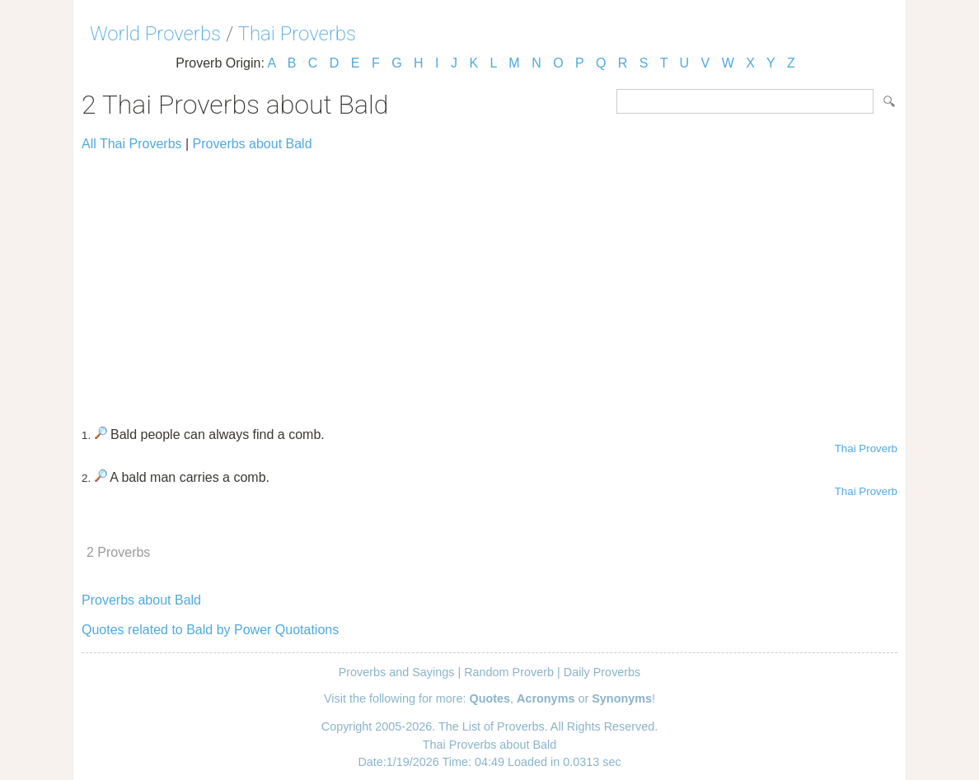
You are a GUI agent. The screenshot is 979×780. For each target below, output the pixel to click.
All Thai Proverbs (132, 144)
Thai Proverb (866, 448)
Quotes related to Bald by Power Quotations (210, 630)
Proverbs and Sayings (397, 672)
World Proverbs (155, 33)
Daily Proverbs (602, 672)
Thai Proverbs (297, 33)
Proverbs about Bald (252, 144)
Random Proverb (509, 672)
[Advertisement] (489, 281)
